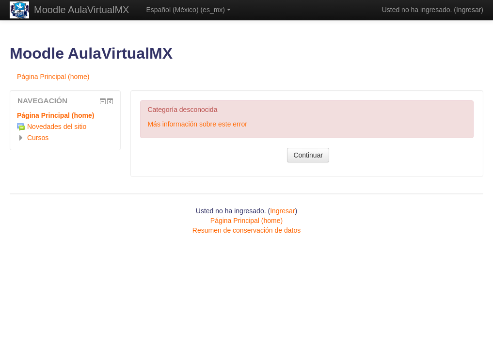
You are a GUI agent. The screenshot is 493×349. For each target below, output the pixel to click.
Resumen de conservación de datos (246, 230)
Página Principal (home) (55, 115)
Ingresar (468, 10)
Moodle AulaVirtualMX (81, 9)
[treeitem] (65, 115)
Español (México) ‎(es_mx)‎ (188, 10)
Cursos (37, 138)
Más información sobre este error (197, 124)
